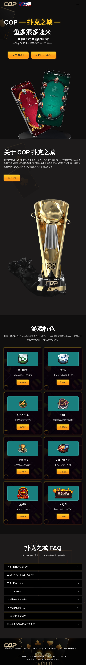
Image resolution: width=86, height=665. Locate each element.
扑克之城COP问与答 (68, 649)
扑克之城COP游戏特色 (48, 649)
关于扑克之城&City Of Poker (26, 649)
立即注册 (18, 55)
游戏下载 (8, 649)
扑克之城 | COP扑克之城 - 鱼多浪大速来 (43, 659)
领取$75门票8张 (44, 55)
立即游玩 (22, 382)
